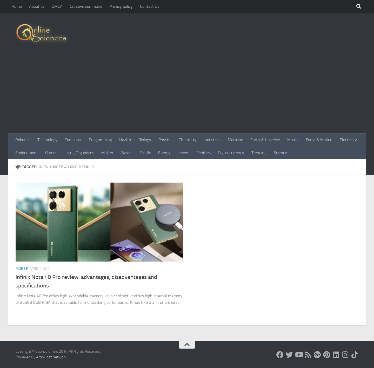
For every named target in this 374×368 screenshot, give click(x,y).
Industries (212, 139)
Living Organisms (79, 152)
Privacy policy (121, 6)
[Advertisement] (187, 94)
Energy (164, 152)
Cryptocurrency (231, 152)
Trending (258, 152)
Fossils (145, 152)
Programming (100, 139)
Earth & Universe (265, 139)
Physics (164, 139)
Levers (183, 152)
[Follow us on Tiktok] (354, 354)
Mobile (293, 139)
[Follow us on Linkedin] (336, 354)
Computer (73, 139)
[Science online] (280, 354)
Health (125, 139)
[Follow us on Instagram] (345, 354)
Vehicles (203, 152)
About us (36, 6)
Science (280, 152)
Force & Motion (319, 139)
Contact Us (149, 6)
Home (16, 6)
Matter (107, 152)
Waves (126, 152)
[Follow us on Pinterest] (326, 354)
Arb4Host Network (51, 357)
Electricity (348, 139)
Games (51, 152)
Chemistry (187, 139)
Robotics (22, 139)
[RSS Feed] (308, 354)
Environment (26, 152)
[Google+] (317, 354)
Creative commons (86, 6)
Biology (144, 139)
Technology (47, 139)
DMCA (57, 6)
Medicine (235, 139)
